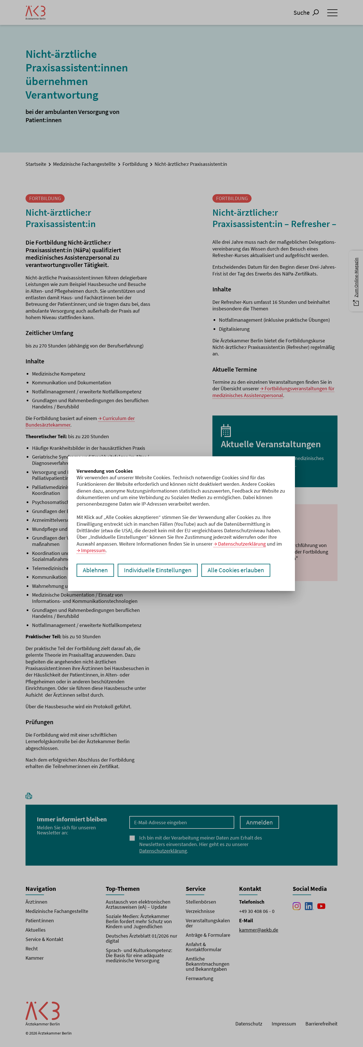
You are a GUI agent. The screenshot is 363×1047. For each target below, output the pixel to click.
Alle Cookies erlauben (236, 570)
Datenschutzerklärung (242, 544)
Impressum (93, 550)
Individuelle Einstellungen (157, 570)
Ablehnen (95, 570)
